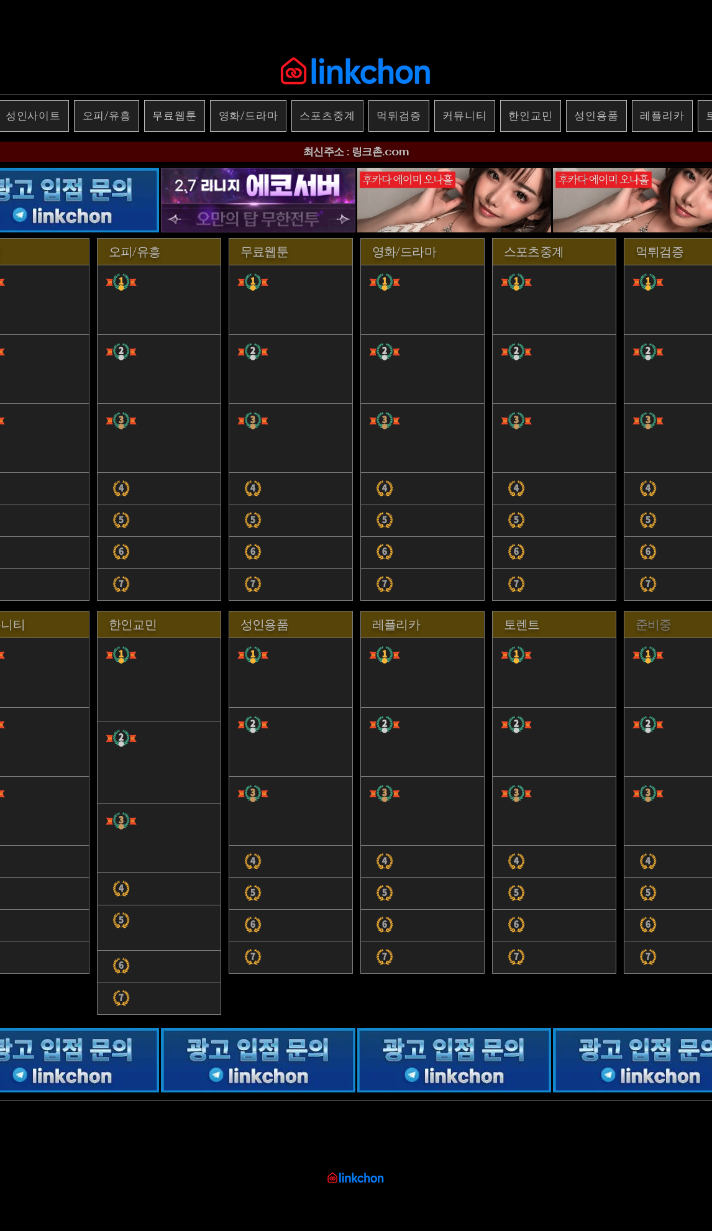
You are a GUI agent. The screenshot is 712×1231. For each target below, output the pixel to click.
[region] (159, 420)
